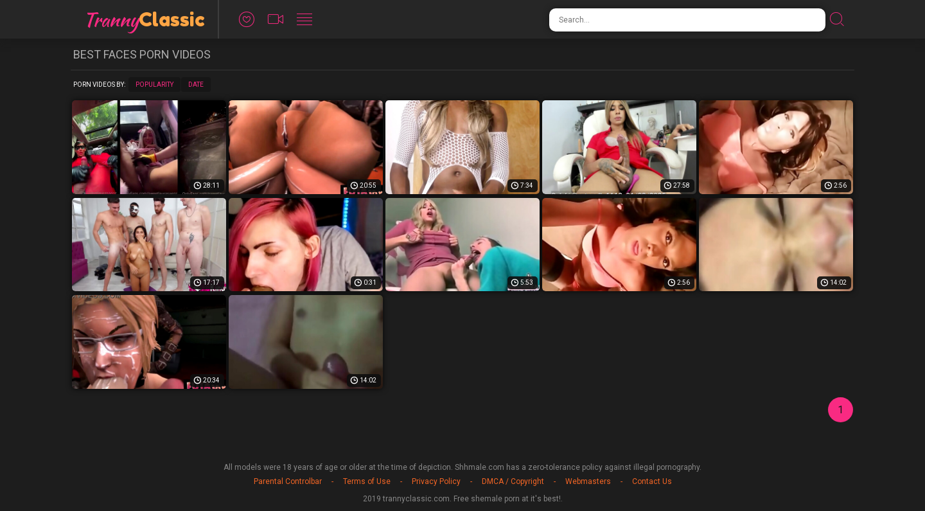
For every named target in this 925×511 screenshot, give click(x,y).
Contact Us (652, 481)
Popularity (154, 84)
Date (196, 84)
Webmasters (588, 481)
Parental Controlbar (288, 481)
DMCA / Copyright (513, 481)
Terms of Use (367, 481)
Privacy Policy (436, 481)
